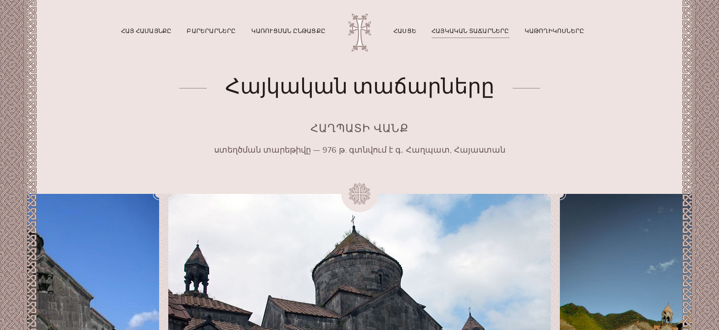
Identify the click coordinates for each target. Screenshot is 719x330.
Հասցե (404, 31)
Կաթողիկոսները (555, 31)
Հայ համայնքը (146, 31)
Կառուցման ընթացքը (288, 31)
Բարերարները (211, 31)
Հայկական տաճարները (470, 31)
